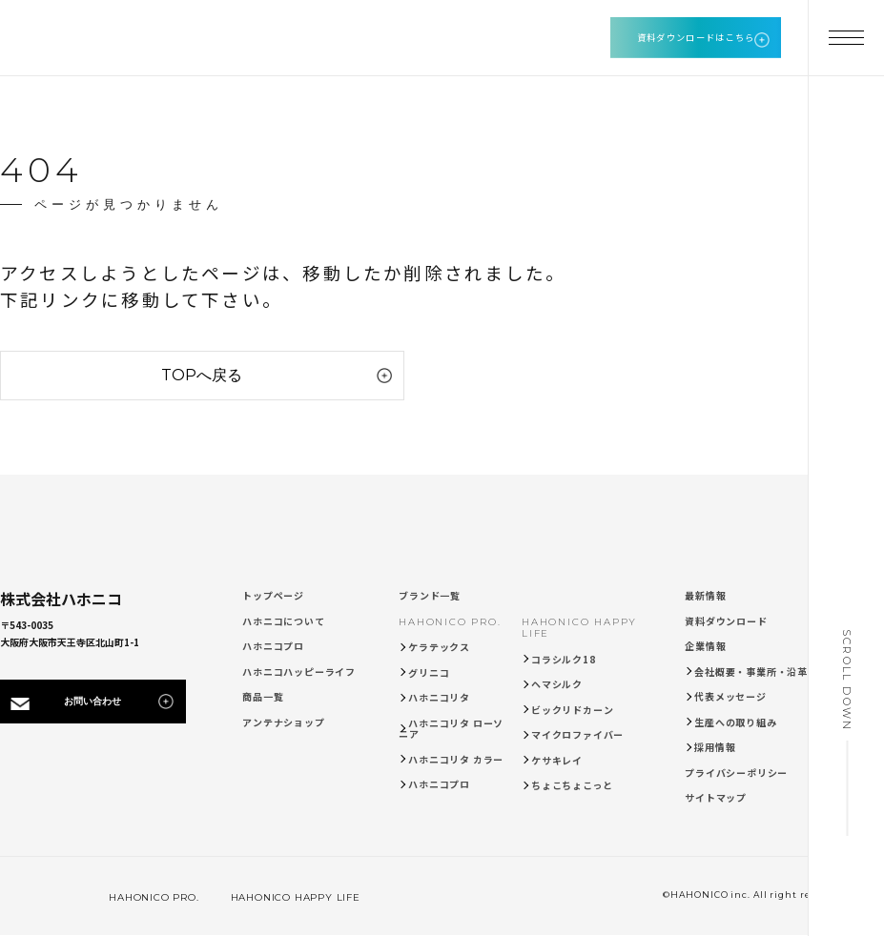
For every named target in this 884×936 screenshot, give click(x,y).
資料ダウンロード (726, 621)
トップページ (273, 595)
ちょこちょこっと (571, 785)
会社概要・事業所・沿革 (751, 671)
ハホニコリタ (439, 697)
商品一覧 (262, 696)
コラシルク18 (563, 659)
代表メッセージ (730, 696)
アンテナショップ (283, 722)
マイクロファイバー (577, 734)
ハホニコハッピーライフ (299, 671)
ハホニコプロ (273, 646)
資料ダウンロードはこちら (696, 37)
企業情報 (705, 646)
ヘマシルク (557, 684)
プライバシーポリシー (736, 772)
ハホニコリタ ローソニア (451, 729)
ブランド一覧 (430, 595)
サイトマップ (716, 797)
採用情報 (714, 747)
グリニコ (428, 672)
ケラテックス (439, 647)
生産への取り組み (735, 722)
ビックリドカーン (572, 709)
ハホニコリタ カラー (456, 759)
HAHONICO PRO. (450, 622)
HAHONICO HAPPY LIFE (579, 628)
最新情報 (705, 595)
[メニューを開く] (846, 38)
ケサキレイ (557, 760)
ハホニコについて (283, 621)
